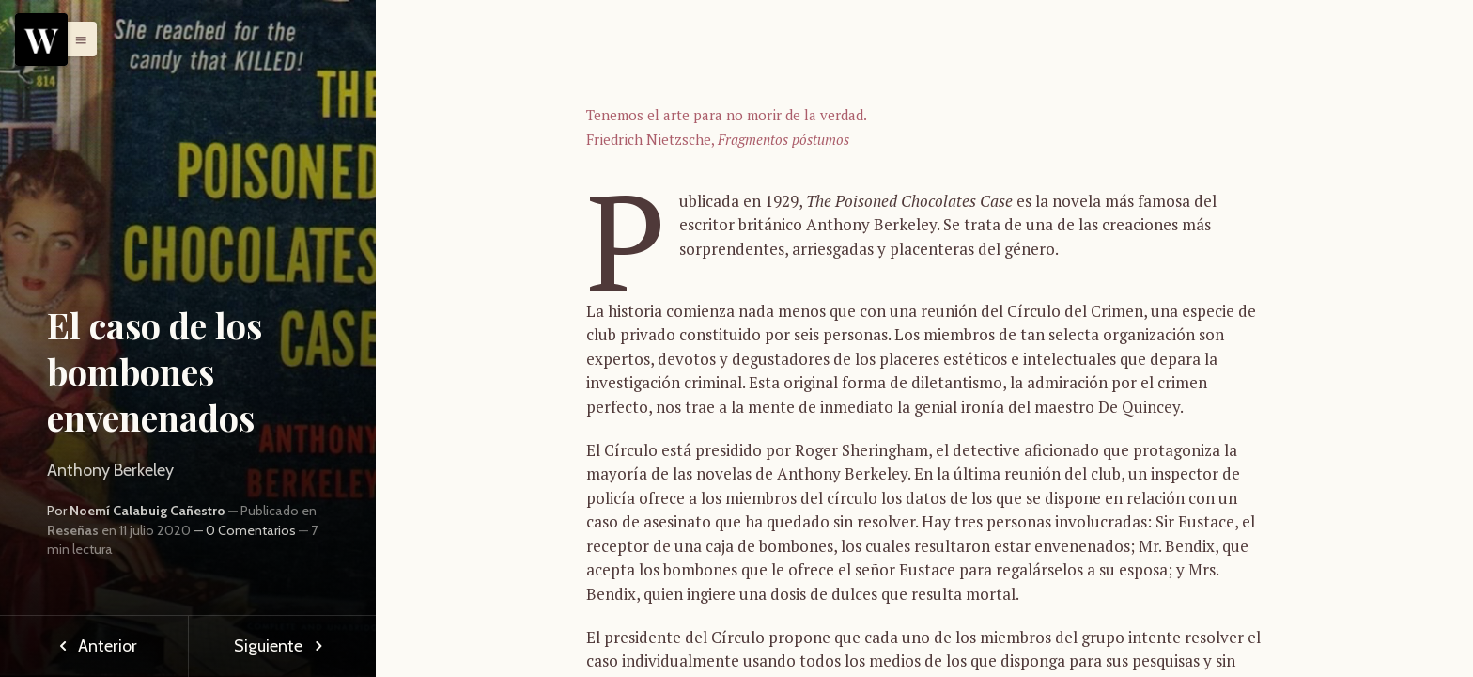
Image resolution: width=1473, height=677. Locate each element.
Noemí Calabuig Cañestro (147, 510)
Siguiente (282, 646)
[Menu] (41, 39)
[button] (76, 38)
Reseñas (73, 530)
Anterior (94, 646)
